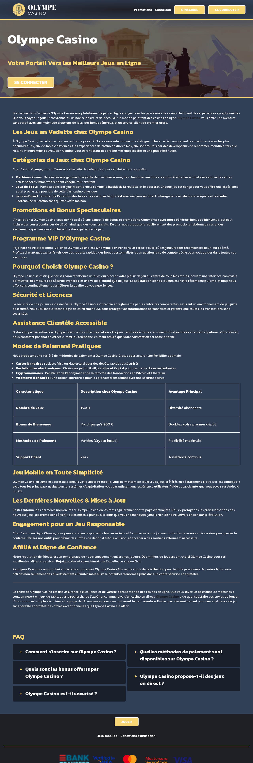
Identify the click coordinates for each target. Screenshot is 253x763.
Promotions (143, 9)
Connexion (163, 9)
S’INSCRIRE (189, 9)
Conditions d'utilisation (138, 735)
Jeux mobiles (107, 735)
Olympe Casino (188, 117)
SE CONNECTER (227, 9)
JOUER (126, 721)
